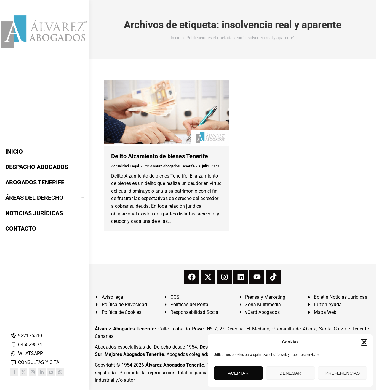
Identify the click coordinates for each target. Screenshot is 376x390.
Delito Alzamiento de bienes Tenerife (159, 156)
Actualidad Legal (125, 166)
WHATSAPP (26, 353)
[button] (364, 342)
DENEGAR (290, 372)
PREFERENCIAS (342, 372)
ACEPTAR (238, 372)
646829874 (26, 344)
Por (169, 166)
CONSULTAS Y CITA (34, 362)
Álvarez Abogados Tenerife (174, 365)
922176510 (26, 335)
